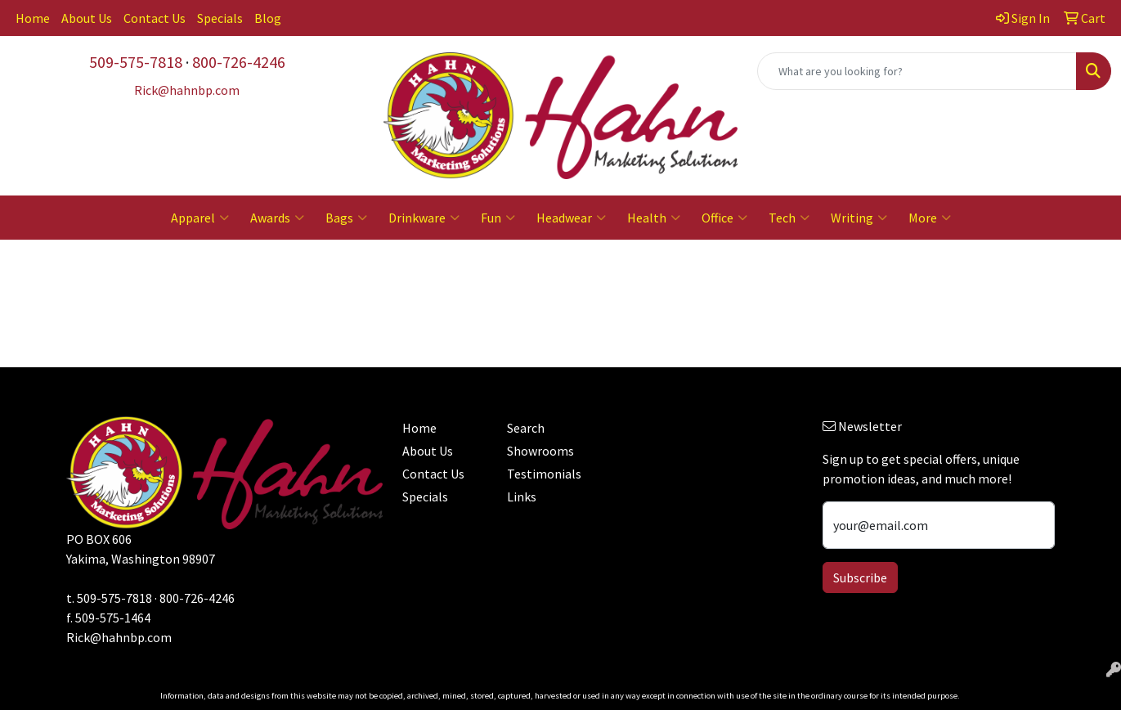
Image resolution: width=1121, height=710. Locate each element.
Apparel (200, 217)
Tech (789, 217)
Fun (498, 217)
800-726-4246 (238, 62)
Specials (220, 18)
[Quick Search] (917, 71)
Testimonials (544, 473)
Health (653, 217)
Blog (267, 18)
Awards (277, 217)
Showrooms (540, 451)
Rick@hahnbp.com (119, 637)
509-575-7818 (135, 62)
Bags (346, 217)
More (929, 217)
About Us (86, 18)
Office (724, 217)
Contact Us (154, 18)
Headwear (571, 217)
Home (33, 18)
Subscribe (860, 577)
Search (526, 428)
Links (521, 496)
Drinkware (424, 217)
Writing (859, 217)
